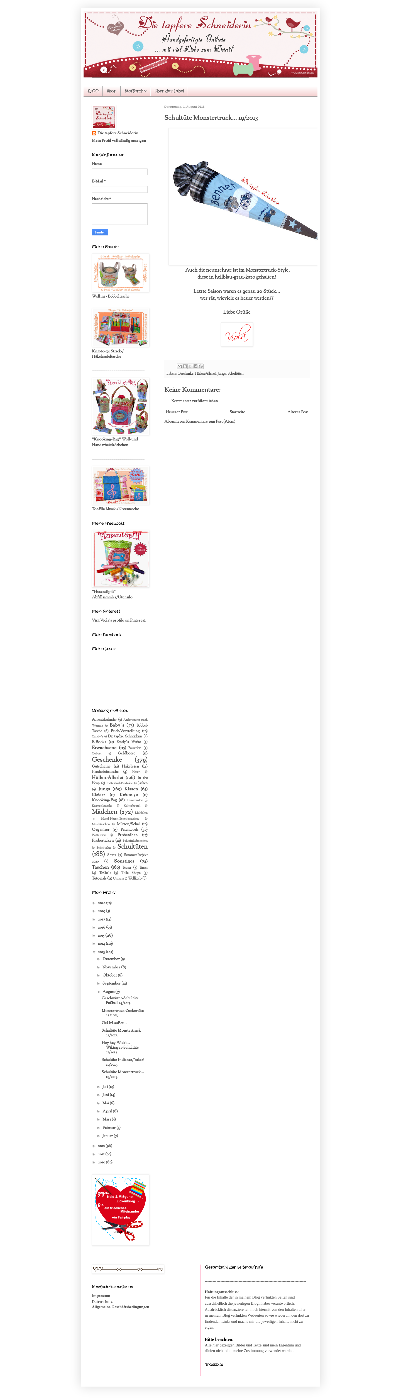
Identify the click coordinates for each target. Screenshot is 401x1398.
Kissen (131, 789)
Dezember (111, 959)
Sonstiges (124, 861)
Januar (108, 1136)
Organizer (100, 830)
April (107, 1111)
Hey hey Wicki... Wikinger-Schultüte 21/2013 (120, 1047)
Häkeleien (130, 766)
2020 (102, 903)
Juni (106, 1095)
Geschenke (185, 373)
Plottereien (99, 835)
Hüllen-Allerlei (205, 373)
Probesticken (103, 841)
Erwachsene (104, 748)
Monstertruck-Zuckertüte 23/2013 (123, 1013)
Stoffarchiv (135, 91)
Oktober (110, 975)
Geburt (96, 753)
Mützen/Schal (128, 824)
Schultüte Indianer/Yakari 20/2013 (123, 1062)
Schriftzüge (103, 848)
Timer (143, 867)
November (111, 967)
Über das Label (169, 91)
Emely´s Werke (129, 742)
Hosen (136, 772)
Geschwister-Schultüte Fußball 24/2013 (120, 1001)
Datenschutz (102, 1302)
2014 (102, 944)
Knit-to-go (129, 795)
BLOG (93, 91)
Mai (106, 1103)
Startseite (237, 412)
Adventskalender (104, 719)
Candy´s (97, 736)
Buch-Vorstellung (125, 731)
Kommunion (135, 800)
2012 (102, 1146)
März (107, 1119)
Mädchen (104, 812)
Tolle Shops (130, 873)
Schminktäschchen (135, 841)
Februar (109, 1128)
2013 (102, 952)
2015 (101, 936)
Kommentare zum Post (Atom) (210, 422)
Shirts (111, 855)
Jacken (143, 783)
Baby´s (117, 725)
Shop (111, 91)
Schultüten (235, 373)
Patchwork (129, 830)
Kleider (98, 795)
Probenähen (128, 835)
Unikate (118, 878)
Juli (105, 1087)
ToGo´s (105, 873)
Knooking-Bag (104, 800)
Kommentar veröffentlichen (194, 401)
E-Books (99, 742)
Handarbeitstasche (105, 771)
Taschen (100, 867)
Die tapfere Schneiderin (117, 133)
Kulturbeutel (132, 806)
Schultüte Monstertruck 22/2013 (121, 1033)
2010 (102, 1162)
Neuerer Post (176, 412)
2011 (101, 1154)
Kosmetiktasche (102, 806)
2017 (102, 919)
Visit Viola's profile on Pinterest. (119, 621)
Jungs (221, 373)
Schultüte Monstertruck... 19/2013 (123, 1075)
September (111, 984)
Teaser (126, 867)
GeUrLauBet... (114, 1023)
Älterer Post (297, 412)
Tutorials (99, 878)
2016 (102, 928)
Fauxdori (134, 748)
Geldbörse (126, 753)
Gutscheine (101, 766)
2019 (102, 911)
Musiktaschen (101, 824)
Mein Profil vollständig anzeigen (119, 141)
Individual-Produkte (120, 783)
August (108, 992)
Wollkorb (134, 878)
